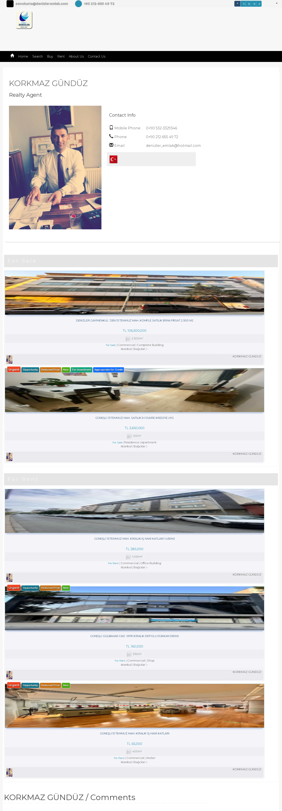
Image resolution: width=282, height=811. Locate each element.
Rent (61, 56)
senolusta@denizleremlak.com (41, 4)
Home (23, 56)
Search (37, 56)
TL (244, 3)
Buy (50, 56)
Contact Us (96, 56)
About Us (76, 56)
